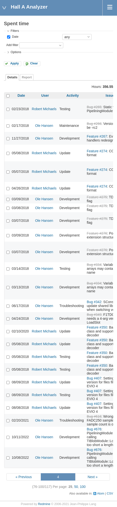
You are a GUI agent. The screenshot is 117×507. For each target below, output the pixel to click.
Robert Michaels (44, 109)
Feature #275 (97, 197)
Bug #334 (94, 265)
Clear (34, 63)
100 (82, 487)
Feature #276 (97, 233)
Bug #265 (94, 107)
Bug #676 (94, 429)
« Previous (24, 477)
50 (76, 487)
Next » (92, 477)
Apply (14, 63)
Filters (15, 31)
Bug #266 (94, 124)
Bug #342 (94, 302)
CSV (110, 493)
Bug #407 (94, 378)
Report (27, 77)
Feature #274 (97, 151)
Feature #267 (97, 136)
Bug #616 (94, 416)
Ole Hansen (44, 126)
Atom (100, 493)
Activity (72, 95)
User (45, 95)
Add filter (12, 45)
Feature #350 (97, 327)
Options (16, 52)
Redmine (44, 504)
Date (14, 36)
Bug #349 (94, 315)
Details (12, 77)
